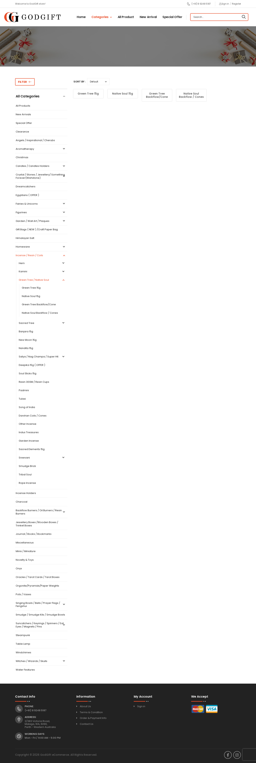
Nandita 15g (26, 348)
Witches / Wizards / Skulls (41, 661)
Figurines (41, 212)
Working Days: (35, 734)
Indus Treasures (29, 432)
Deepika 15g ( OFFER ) (32, 365)
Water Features (25, 670)
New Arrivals (23, 114)
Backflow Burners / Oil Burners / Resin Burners (41, 512)
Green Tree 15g (31, 288)
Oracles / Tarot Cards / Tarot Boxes (38, 577)
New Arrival (148, 17)
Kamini (42, 271)
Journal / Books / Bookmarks (33, 534)
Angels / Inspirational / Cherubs (35, 140)
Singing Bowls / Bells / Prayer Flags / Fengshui (41, 605)
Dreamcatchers (25, 186)
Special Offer (172, 17)
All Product (126, 17)
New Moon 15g (28, 340)
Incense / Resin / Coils (41, 255)
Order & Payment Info (93, 718)
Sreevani (42, 457)
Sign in (224, 3)
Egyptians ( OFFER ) (27, 195)
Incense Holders (26, 493)
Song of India (27, 407)
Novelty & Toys (25, 560)
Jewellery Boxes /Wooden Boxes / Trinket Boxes (37, 524)
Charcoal (21, 502)
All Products (23, 106)
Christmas (22, 157)
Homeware (41, 247)
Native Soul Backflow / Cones (40, 313)
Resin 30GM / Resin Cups (34, 382)
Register (236, 3)
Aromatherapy (41, 149)
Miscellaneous (25, 542)
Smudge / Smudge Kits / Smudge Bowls (40, 614)
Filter (22, 82)
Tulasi (22, 399)
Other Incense (27, 424)
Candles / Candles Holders (41, 166)
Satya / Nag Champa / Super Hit (42, 356)
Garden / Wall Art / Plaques (41, 221)
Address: (30, 717)
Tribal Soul (25, 474)
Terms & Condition (91, 712)
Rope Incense (27, 483)
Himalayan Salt (25, 238)
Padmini (24, 390)
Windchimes (23, 652)
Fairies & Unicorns (41, 204)
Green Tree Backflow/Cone (39, 304)
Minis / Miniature (26, 551)
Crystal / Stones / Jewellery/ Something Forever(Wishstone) (41, 176)
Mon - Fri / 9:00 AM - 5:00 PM (43, 738)
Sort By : (79, 81)
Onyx (19, 568)
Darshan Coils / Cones (32, 415)
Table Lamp (23, 644)
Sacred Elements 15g (32, 449)
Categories (100, 17)
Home (81, 17)
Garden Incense (29, 441)
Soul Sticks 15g (27, 373)
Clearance (22, 131)
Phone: (29, 706)
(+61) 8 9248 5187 (199, 4)
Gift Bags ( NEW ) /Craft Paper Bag (37, 229)
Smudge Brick (27, 466)
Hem (42, 263)
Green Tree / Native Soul (42, 280)
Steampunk (23, 635)
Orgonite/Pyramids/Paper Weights (37, 586)
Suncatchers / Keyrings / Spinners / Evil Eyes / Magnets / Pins (41, 625)
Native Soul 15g (31, 296)
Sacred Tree (42, 323)
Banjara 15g (26, 331)
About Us (85, 706)
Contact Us (86, 724)
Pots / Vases (23, 594)
